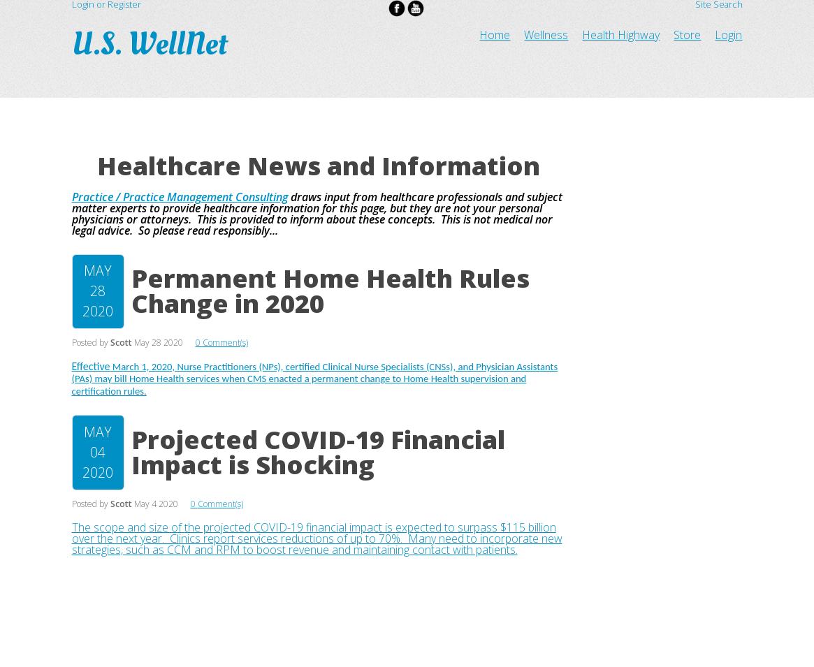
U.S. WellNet (152, 44)
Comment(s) (225, 343)
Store (687, 35)
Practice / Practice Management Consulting (180, 197)
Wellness (546, 35)
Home (494, 35)
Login (728, 35)
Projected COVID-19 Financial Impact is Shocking (318, 452)
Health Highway (621, 35)
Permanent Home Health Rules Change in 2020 (330, 291)
